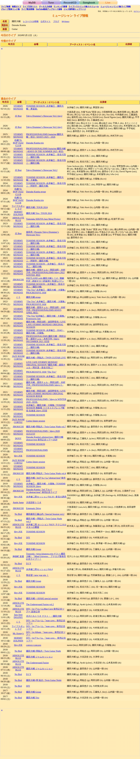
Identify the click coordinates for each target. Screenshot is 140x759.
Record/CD (70, 2)
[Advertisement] (70, 72)
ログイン (137, 11)
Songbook (89, 2)
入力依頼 (45, 6)
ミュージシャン (115, 6)
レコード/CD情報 (31, 21)
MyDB (32, 2)
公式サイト (46, 21)
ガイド (16, 6)
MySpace (65, 21)
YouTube (49, 9)
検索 (5, 6)
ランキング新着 (60, 6)
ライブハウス (84, 6)
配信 (27, 9)
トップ (75, 9)
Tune (51, 2)
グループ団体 (10, 9)
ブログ (56, 21)
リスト (30, 6)
